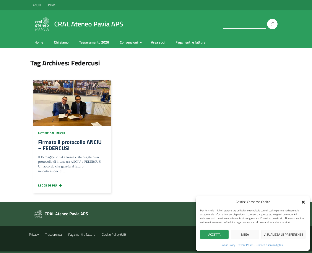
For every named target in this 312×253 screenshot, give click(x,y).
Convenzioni (129, 42)
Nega (245, 234)
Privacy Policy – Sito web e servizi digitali (260, 245)
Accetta (214, 234)
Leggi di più (50, 187)
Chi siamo (61, 42)
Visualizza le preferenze (283, 234)
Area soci (158, 42)
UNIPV (51, 5)
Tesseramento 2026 (94, 42)
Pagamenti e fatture (190, 42)
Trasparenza (53, 236)
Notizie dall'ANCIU (51, 133)
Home (38, 42)
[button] (303, 201)
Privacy (34, 236)
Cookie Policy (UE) (114, 236)
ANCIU (37, 5)
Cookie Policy (228, 245)
